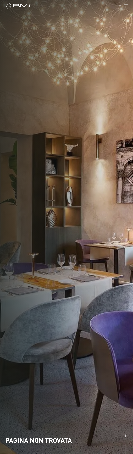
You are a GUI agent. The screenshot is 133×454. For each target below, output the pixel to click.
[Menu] (126, 6)
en (120, 6)
